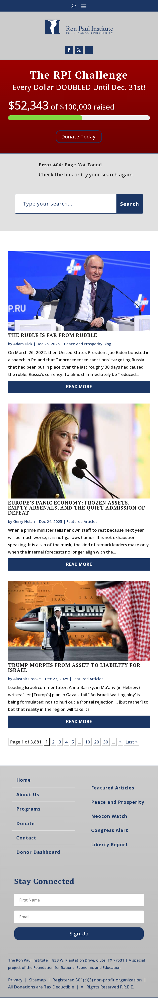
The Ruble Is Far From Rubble (52, 335)
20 (96, 742)
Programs (28, 809)
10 (87, 742)
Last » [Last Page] (131, 742)
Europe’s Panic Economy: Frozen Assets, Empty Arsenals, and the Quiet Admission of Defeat (76, 507)
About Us (27, 794)
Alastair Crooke (27, 678)
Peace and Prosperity (117, 802)
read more (79, 386)
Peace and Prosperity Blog (87, 343)
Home (23, 780)
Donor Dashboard (38, 852)
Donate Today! (78, 136)
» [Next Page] (120, 742)
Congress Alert (109, 830)
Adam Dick (22, 343)
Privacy (15, 980)
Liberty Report (109, 844)
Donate (25, 823)
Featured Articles (82, 521)
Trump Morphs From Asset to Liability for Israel (74, 667)
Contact (26, 838)
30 (105, 742)
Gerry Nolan (24, 521)
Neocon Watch (109, 816)
